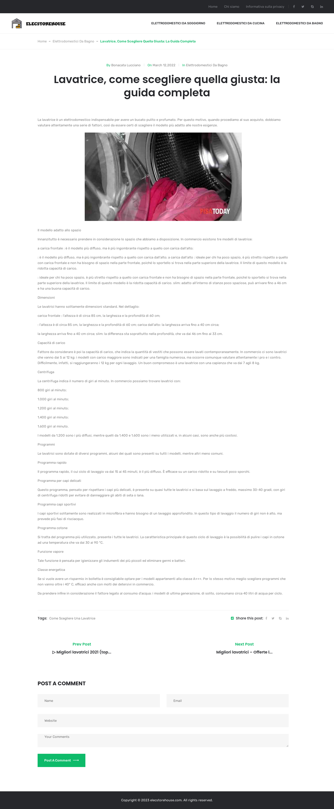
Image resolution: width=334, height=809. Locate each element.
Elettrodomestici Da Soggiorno (178, 23)
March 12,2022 (164, 65)
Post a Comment (61, 760)
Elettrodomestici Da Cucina (241, 23)
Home (212, 7)
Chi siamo (231, 7)
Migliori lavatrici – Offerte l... (244, 652)
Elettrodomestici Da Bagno (299, 23)
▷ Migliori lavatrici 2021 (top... (81, 652)
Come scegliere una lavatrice (72, 618)
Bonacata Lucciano (126, 65)
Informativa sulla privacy (265, 7)
